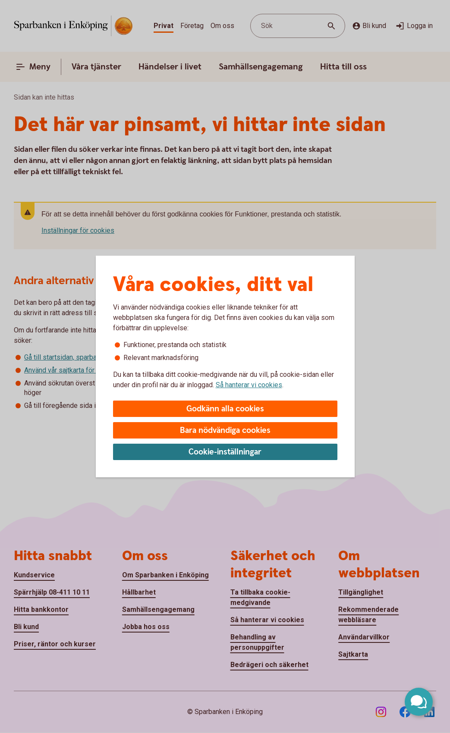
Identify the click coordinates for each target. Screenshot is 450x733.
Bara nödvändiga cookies (225, 430)
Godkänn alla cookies (225, 409)
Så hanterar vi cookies (249, 385)
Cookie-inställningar (225, 452)
